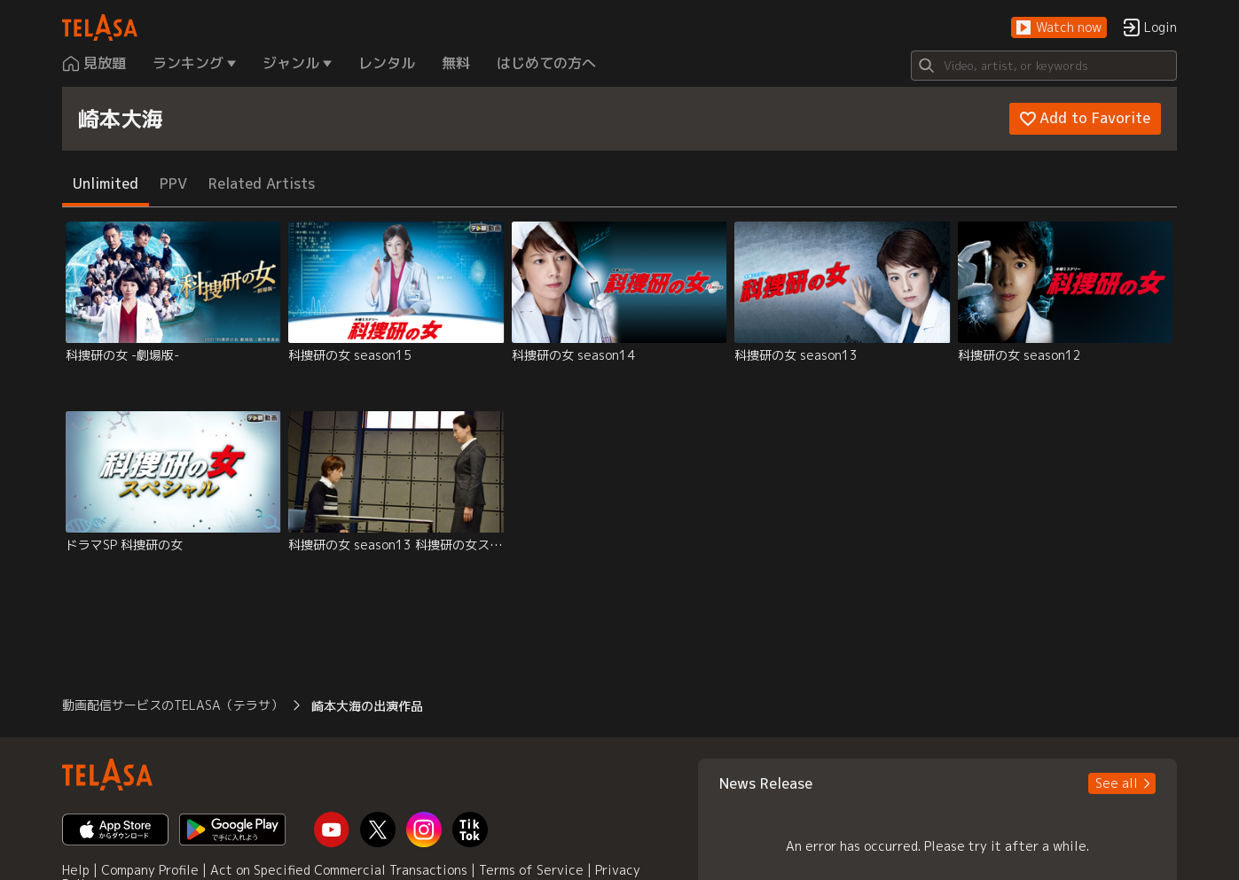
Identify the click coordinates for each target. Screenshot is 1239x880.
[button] (1059, 28)
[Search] (1044, 66)
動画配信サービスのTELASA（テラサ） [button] (172, 705)
